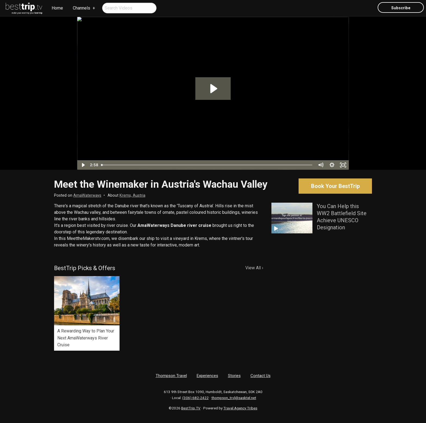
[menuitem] (24, 8)
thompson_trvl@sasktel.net (233, 398)
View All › (254, 267)
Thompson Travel (171, 375)
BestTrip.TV (191, 408)
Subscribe (401, 8)
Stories (234, 375)
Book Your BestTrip (335, 186)
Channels (81, 8)
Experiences (207, 375)
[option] (87, 313)
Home (57, 8)
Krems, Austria (132, 195)
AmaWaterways (87, 195)
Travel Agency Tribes (240, 408)
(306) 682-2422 (195, 398)
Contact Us (260, 375)
